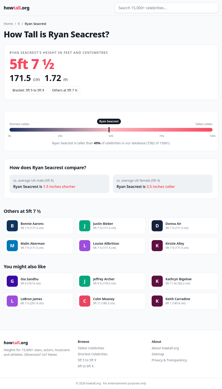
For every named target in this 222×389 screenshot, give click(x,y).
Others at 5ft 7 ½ (64, 90)
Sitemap (158, 354)
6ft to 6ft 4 (86, 366)
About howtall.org (165, 348)
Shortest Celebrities (92, 354)
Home (8, 23)
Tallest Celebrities (91, 348)
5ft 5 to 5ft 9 (87, 360)
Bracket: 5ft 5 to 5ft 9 (28, 90)
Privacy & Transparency (169, 360)
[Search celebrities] (166, 8)
